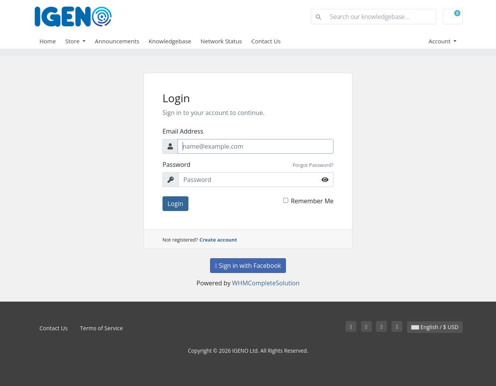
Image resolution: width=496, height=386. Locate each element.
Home (47, 41)
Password (176, 164)
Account (440, 41)
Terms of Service (101, 328)
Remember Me (312, 201)
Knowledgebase (170, 41)
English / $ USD (434, 327)
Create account (218, 239)
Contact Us (266, 41)
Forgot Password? (313, 164)
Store (73, 41)
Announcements (117, 41)
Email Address (182, 131)
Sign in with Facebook (248, 265)
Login (175, 203)
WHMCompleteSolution (265, 283)
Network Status (221, 41)
